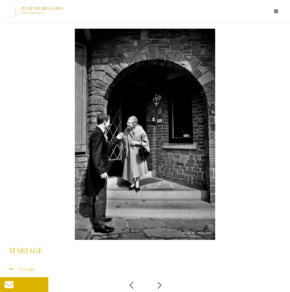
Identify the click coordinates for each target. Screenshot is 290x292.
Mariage (26, 269)
